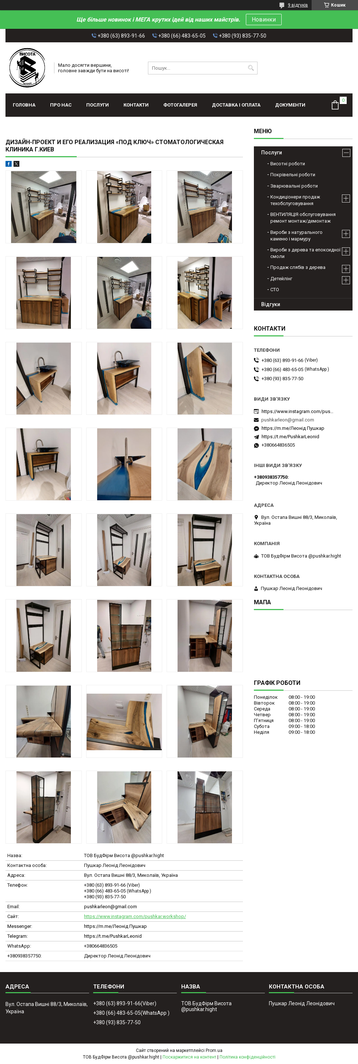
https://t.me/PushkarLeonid (113, 936)
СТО (274, 289)
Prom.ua (214, 1050)
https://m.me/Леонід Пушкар (115, 926)
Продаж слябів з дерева (297, 267)
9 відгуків (298, 5)
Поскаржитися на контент (189, 1057)
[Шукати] (251, 68)
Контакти (136, 105)
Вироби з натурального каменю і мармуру (296, 236)
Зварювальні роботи (294, 186)
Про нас (61, 105)
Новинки (264, 19)
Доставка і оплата (236, 105)
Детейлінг (281, 278)
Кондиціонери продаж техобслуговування (295, 200)
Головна (24, 105)
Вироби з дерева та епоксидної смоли (305, 253)
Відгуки (270, 304)
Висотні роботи (287, 163)
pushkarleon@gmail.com (110, 906)
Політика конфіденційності (247, 1057)
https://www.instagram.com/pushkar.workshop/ (135, 916)
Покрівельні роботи (292, 174)
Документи (290, 105)
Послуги (97, 105)
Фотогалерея (180, 105)
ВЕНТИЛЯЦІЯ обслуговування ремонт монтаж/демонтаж (303, 218)
